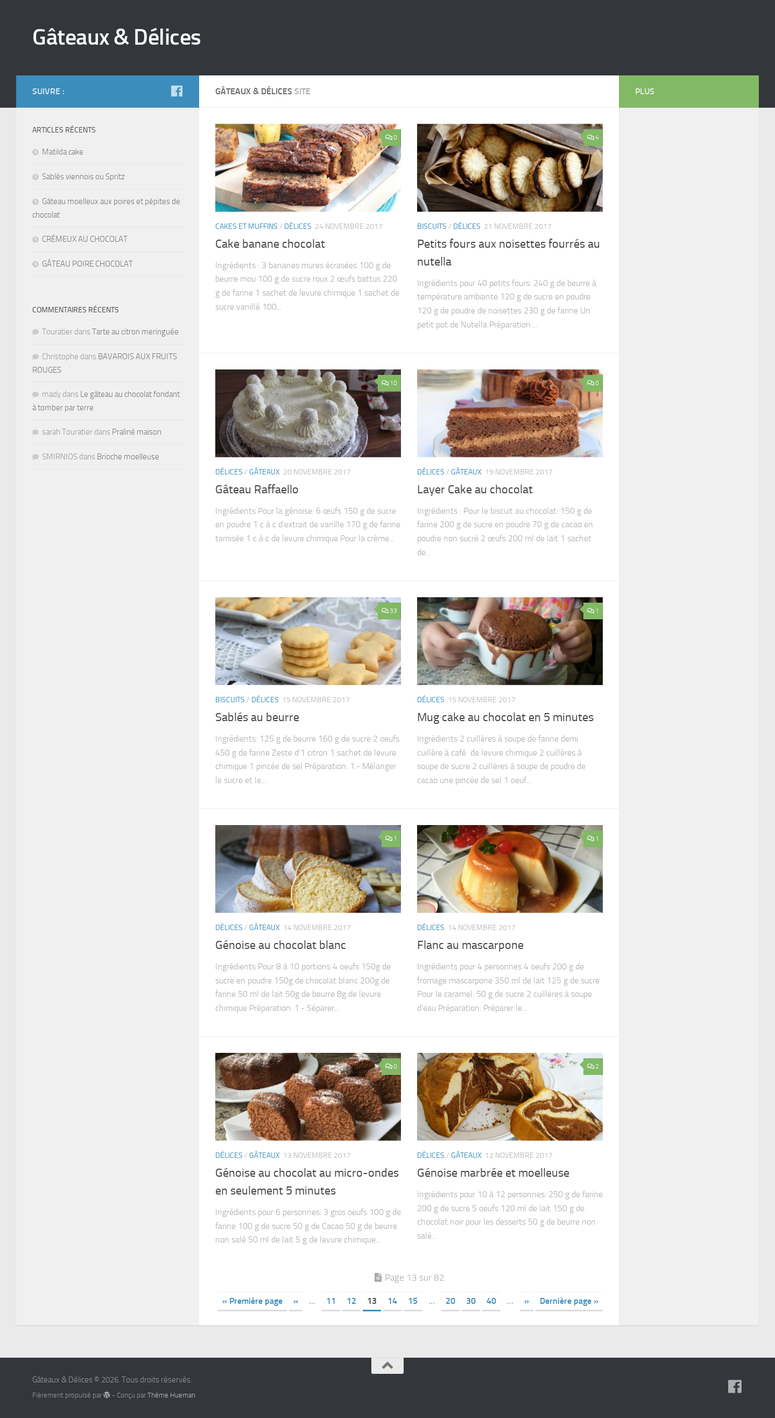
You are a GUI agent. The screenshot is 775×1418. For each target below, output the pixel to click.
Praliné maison (136, 432)
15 (413, 1301)
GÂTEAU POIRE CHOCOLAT (87, 264)
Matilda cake (62, 152)
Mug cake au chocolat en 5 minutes (505, 717)
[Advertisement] (678, 285)
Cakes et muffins (246, 226)
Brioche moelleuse (128, 457)
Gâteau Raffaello (257, 490)
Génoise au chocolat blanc (280, 945)
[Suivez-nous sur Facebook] (176, 91)
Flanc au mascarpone (470, 945)
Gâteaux (264, 472)
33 (389, 610)
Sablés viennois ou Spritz (83, 176)
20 (450, 1301)
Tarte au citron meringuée (135, 332)
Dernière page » (569, 1301)
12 (351, 1301)
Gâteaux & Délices (116, 37)
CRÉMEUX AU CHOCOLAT (85, 239)
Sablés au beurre (257, 717)
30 (471, 1301)
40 (491, 1301)
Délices (298, 226)
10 (389, 383)
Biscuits (432, 226)
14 (392, 1301)
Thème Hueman (171, 1395)
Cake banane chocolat (270, 244)
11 (331, 1301)
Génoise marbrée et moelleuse (493, 1173)
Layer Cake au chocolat (475, 490)
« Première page (252, 1301)
